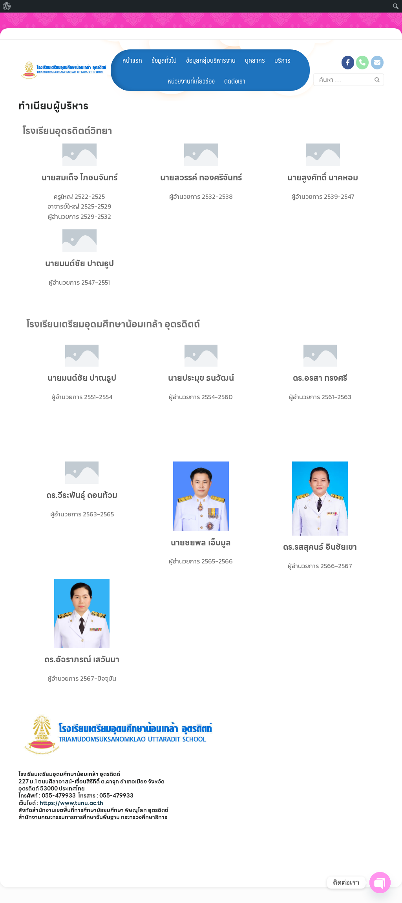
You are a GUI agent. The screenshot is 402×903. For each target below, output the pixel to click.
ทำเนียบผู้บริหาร (53, 106)
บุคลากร (255, 48)
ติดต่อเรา (234, 69)
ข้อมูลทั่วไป (164, 48)
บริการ (282, 48)
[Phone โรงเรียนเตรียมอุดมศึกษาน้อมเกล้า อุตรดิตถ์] (362, 51)
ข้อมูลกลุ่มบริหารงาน (211, 48)
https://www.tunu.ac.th (71, 803)
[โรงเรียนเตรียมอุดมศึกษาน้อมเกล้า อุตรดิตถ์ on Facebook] (348, 51)
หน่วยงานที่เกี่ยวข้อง (191, 69)
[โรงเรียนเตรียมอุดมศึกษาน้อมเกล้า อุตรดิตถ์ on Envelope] (377, 51)
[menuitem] (7, 6)
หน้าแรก (132, 48)
